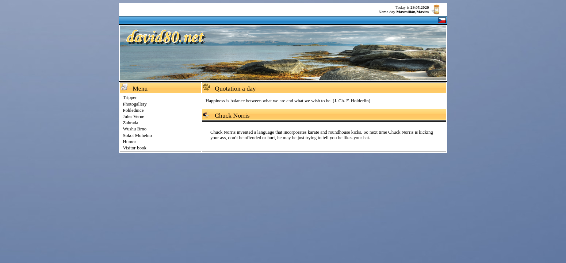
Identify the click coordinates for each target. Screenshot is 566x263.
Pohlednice (133, 110)
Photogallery (135, 104)
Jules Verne (133, 116)
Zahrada (130, 122)
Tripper (130, 97)
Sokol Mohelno (137, 135)
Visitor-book (134, 147)
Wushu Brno (135, 129)
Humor (129, 141)
